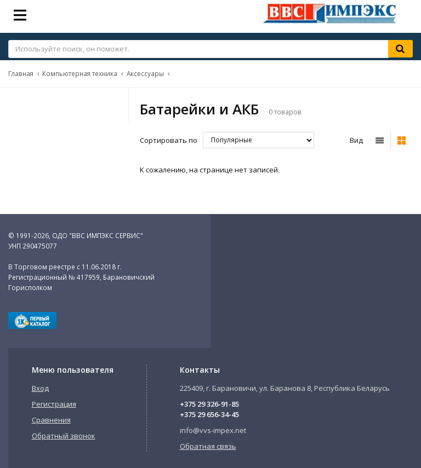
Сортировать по (168, 140)
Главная (20, 73)
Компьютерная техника (79, 73)
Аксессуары (145, 73)
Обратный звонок (63, 436)
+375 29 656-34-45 (209, 414)
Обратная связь (208, 446)
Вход (40, 388)
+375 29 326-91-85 (209, 404)
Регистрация (54, 404)
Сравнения (51, 420)
